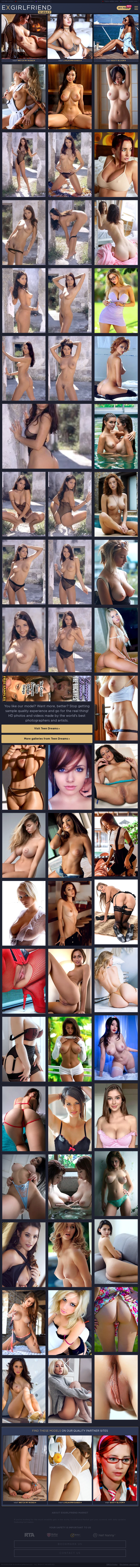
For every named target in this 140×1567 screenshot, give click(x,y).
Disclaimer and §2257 (129, 1564)
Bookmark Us (70, 1544)
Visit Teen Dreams (47, 728)
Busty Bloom (44, 1)
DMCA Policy (111, 1564)
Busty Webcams (130, 1)
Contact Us (70, 1553)
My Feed (123, 8)
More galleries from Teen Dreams (47, 739)
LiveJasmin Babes (25, 1)
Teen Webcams (111, 1)
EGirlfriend (27, 9)
